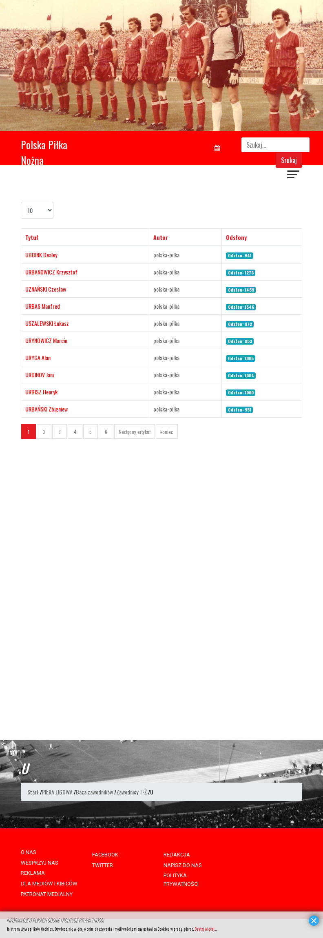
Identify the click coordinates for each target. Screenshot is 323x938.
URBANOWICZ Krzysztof (51, 272)
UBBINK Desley (41, 254)
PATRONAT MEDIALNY (47, 894)
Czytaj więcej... (206, 929)
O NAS (28, 852)
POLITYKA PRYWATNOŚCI (181, 879)
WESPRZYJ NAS (39, 863)
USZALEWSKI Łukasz (47, 323)
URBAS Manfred (42, 306)
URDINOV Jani (39, 374)
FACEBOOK (105, 855)
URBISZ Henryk (41, 391)
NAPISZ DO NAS (183, 865)
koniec (166, 431)
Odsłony (236, 237)
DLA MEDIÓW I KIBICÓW (49, 883)
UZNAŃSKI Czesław (45, 289)
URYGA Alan (38, 357)
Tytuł (31, 237)
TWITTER (102, 865)
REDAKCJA (177, 855)
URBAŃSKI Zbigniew (46, 409)
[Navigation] (293, 175)
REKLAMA (33, 873)
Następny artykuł (134, 431)
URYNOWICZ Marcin (46, 340)
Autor (160, 237)
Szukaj (289, 160)
